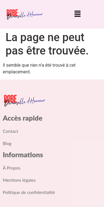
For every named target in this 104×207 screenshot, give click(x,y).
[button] (77, 14)
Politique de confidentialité (29, 192)
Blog (7, 143)
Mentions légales (19, 180)
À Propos (11, 167)
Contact (10, 131)
